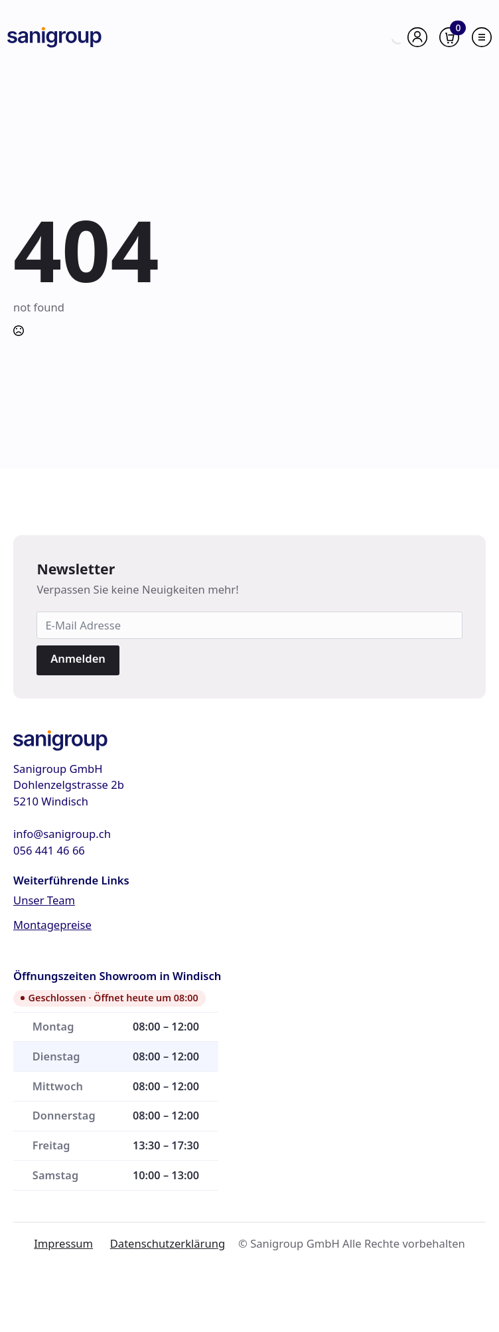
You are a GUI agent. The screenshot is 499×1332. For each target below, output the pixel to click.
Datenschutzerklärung (167, 1243)
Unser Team (44, 900)
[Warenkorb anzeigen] (449, 37)
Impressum (63, 1243)
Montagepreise (52, 924)
